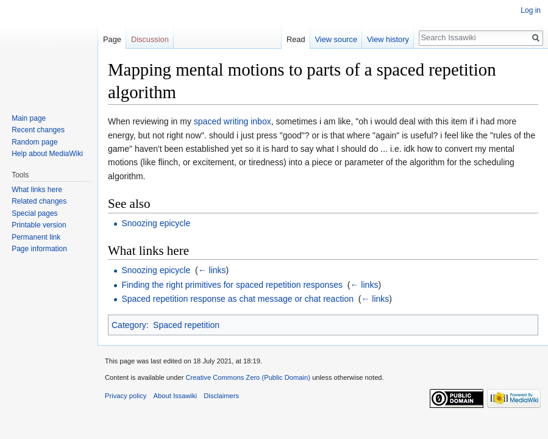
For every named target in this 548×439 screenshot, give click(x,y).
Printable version (39, 225)
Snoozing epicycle (155, 223)
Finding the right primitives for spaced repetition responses (232, 285)
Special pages (34, 213)
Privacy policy (125, 395)
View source (336, 39)
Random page (34, 142)
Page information (39, 248)
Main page (29, 118)
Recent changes (38, 130)
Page (112, 39)
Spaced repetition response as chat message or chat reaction (237, 299)
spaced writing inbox (232, 121)
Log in (531, 10)
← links (212, 270)
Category (129, 325)
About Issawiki (175, 395)
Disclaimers (221, 395)
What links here (37, 189)
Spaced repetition (186, 325)
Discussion (150, 39)
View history (388, 39)
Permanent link (36, 237)
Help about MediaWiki (47, 153)
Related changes (39, 201)
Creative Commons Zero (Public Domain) (247, 377)
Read (295, 39)
